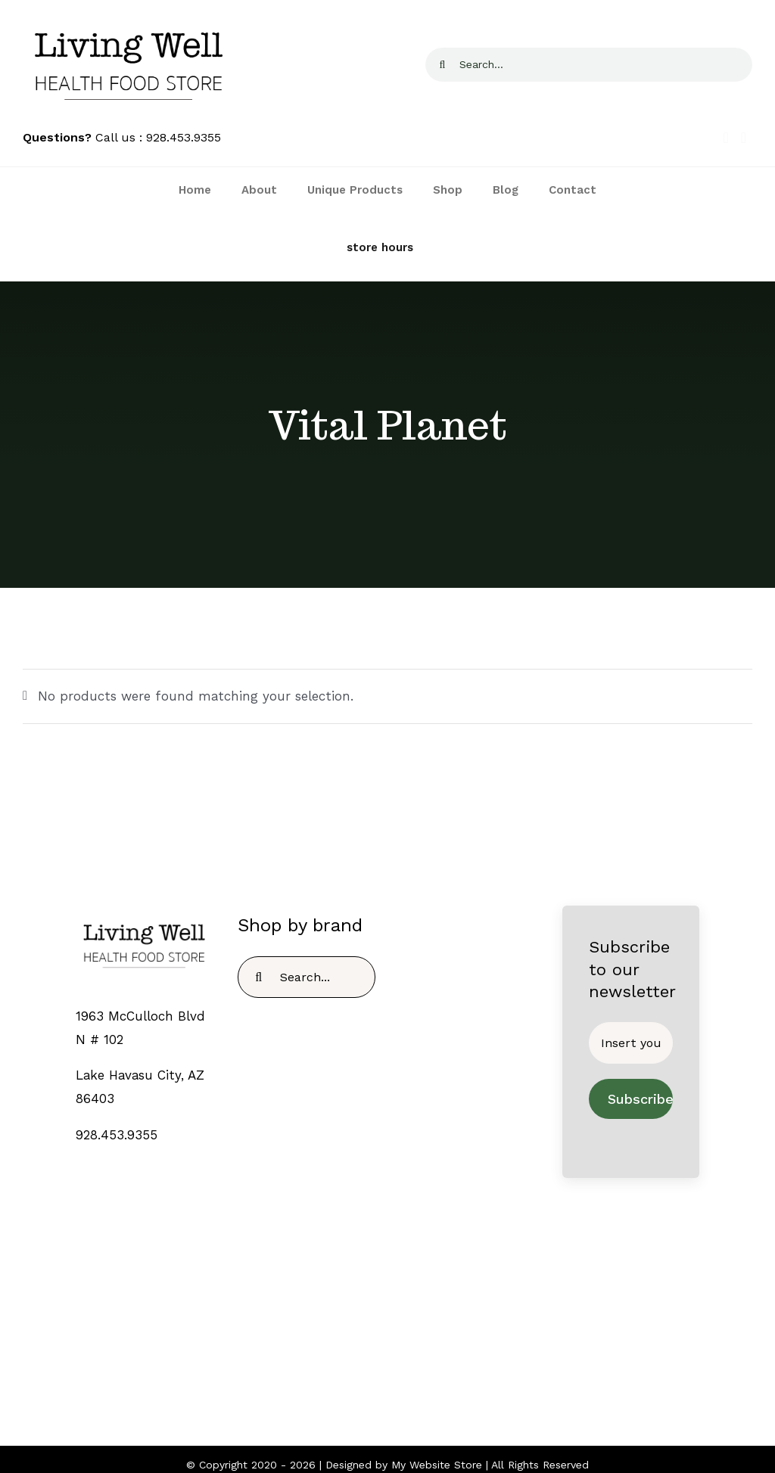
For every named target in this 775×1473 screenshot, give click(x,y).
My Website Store (436, 1465)
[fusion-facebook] (356, 1336)
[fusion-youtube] (418, 1336)
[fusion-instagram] (397, 1336)
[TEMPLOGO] (144, 919)
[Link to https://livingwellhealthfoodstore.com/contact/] (292, 248)
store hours (380, 247)
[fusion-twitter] (377, 1336)
